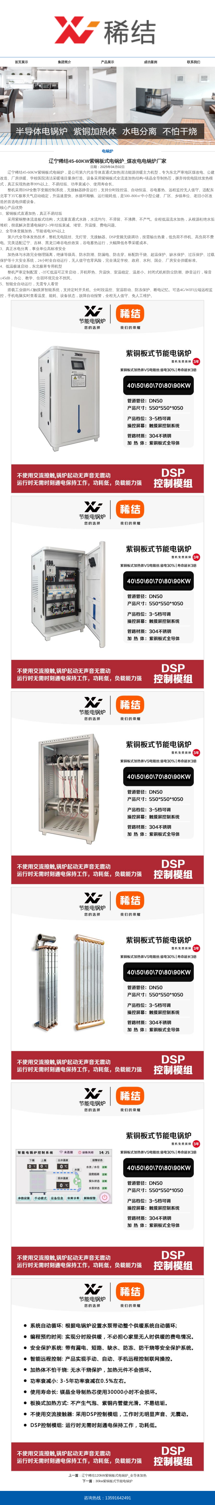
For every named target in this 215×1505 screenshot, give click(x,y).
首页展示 (21, 62)
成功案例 (150, 62)
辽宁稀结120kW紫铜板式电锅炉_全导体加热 (114, 1475)
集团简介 (64, 62)
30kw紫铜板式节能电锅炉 (114, 1481)
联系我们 (193, 62)
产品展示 (107, 62)
